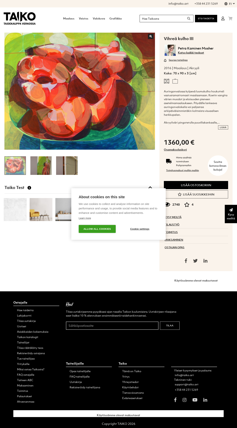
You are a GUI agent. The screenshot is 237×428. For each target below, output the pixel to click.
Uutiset (21, 326)
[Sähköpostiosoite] (112, 325)
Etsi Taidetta (206, 18)
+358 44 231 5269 (186, 389)
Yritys (125, 376)
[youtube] (195, 399)
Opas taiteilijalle (80, 371)
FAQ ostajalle (25, 374)
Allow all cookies (97, 229)
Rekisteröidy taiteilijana (85, 387)
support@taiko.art (186, 384)
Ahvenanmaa (25, 401)
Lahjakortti (24, 315)
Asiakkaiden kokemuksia (32, 331)
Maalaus (68, 18)
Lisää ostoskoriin (196, 185)
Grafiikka (115, 18)
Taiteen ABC (25, 380)
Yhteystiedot (130, 382)
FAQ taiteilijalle (80, 376)
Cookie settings (139, 229)
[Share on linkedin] (205, 260)
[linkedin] (205, 399)
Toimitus (22, 391)
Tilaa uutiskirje (26, 321)
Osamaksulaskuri (175, 149)
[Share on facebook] (186, 260)
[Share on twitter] (195, 260)
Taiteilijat (23, 342)
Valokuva (99, 18)
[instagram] (184, 399)
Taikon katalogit (27, 337)
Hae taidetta (25, 310)
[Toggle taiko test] (150, 187)
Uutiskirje (76, 382)
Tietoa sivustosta (133, 392)
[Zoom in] (150, 36)
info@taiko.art (184, 375)
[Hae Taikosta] (161, 19)
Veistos (83, 18)
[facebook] (175, 399)
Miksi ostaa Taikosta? (30, 369)
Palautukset (24, 396)
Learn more (85, 218)
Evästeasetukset (132, 398)
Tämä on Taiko (131, 371)
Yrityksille (23, 364)
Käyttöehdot (130, 387)
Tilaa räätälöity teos (30, 348)
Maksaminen (25, 385)
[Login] (223, 18)
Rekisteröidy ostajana (31, 353)
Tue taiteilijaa (26, 358)
